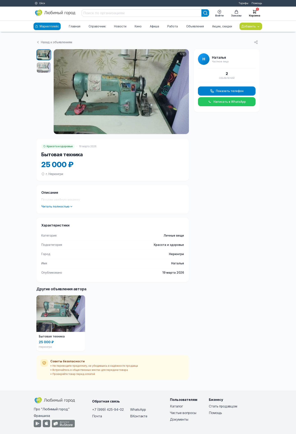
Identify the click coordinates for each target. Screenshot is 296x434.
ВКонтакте (138, 416)
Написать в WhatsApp (227, 102)
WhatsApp (138, 409)
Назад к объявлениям (54, 42)
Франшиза (42, 416)
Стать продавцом (223, 406)
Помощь (257, 3)
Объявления (195, 26)
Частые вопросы (183, 413)
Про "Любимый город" (52, 409)
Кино (138, 26)
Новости (120, 26)
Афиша (154, 26)
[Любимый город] (55, 13)
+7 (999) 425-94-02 (108, 409)
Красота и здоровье (58, 146)
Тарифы (243, 3)
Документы (179, 419)
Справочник (97, 26)
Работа (172, 26)
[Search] (205, 13)
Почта (97, 416)
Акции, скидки (222, 26)
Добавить (250, 26)
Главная (74, 26)
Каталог (176, 406)
